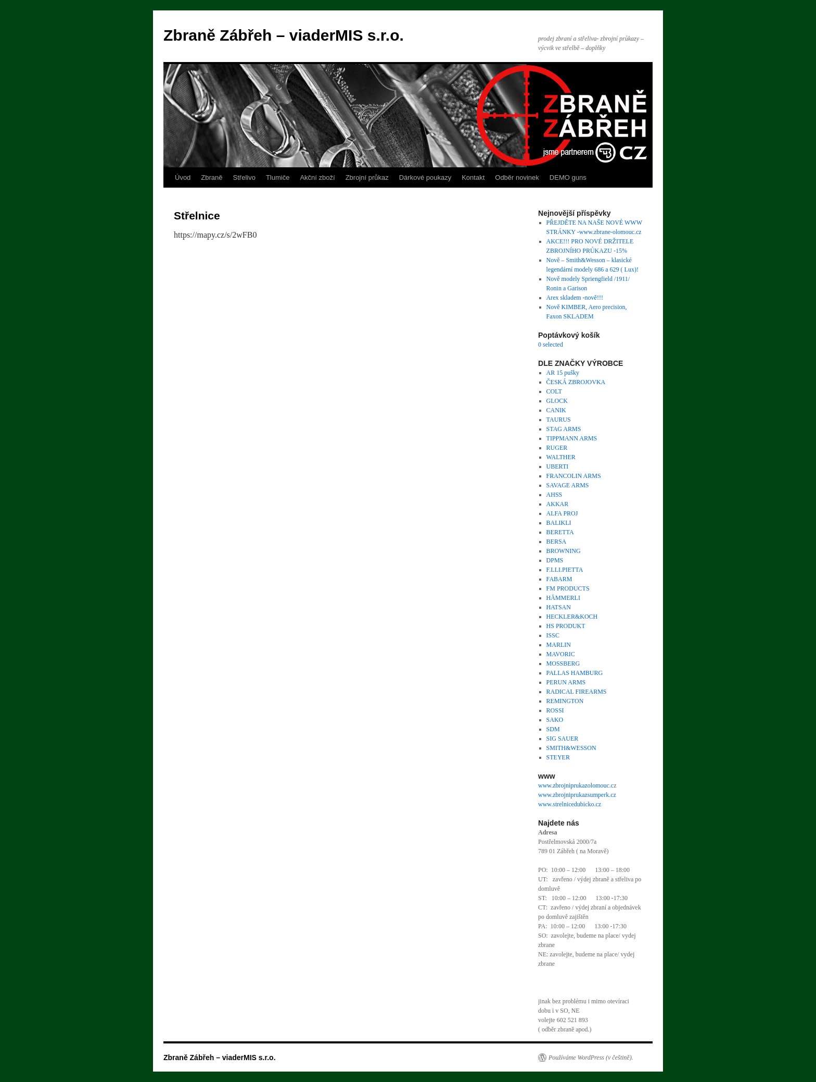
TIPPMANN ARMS (571, 438)
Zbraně (211, 177)
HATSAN (558, 607)
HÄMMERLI (563, 597)
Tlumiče (278, 177)
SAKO (555, 719)
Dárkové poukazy (425, 177)
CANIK (556, 410)
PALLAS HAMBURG (574, 673)
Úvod (182, 177)
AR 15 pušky (562, 372)
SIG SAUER (562, 738)
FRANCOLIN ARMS (573, 475)
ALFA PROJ (562, 513)
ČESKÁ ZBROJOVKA (576, 382)
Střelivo (244, 177)
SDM (553, 729)
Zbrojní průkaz (367, 177)
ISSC (552, 635)
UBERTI (557, 466)
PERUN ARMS (566, 682)
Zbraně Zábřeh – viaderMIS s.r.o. (283, 35)
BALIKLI (558, 522)
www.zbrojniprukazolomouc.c (576, 785)
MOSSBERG (563, 663)
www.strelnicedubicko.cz (569, 804)
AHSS (554, 494)
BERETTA (560, 532)
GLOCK (557, 400)
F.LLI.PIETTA (564, 569)
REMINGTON (565, 701)
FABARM (559, 579)
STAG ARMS (563, 429)
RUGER (557, 447)
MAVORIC (560, 654)
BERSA (556, 541)
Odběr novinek (517, 177)
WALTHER (561, 457)
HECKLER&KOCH (572, 616)
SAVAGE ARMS (567, 485)
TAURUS (558, 419)
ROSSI (555, 710)
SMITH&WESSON (571, 748)
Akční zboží (317, 177)
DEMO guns (568, 177)
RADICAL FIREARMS (576, 691)
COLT (554, 391)
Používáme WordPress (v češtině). (591, 1057)
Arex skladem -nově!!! (574, 297)
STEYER (558, 757)
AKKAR (557, 504)
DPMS (555, 560)
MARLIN (558, 644)
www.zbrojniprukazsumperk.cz (577, 794)
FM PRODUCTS (568, 588)
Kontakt (473, 177)
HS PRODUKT (565, 626)
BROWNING (563, 551)
